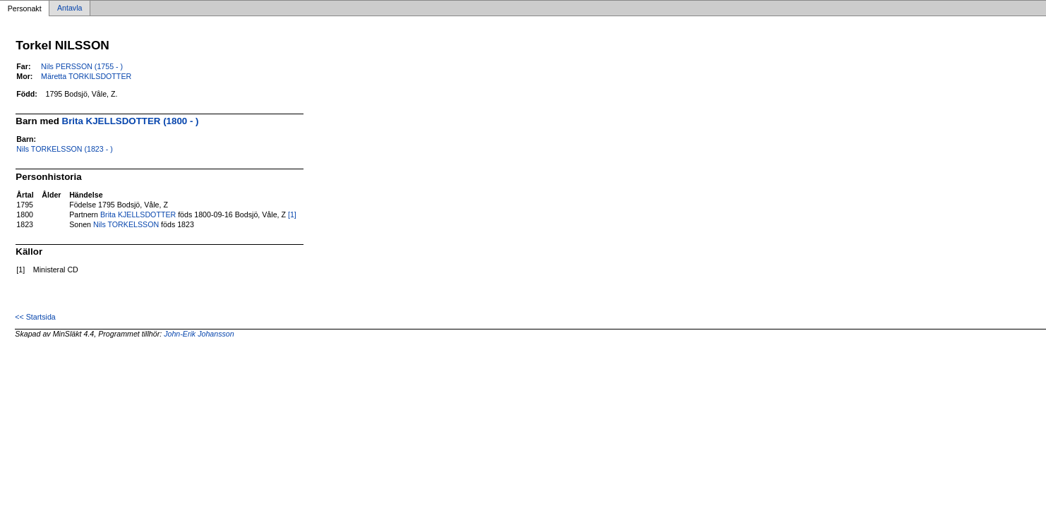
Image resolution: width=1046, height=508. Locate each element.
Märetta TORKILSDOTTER (86, 76)
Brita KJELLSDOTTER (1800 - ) (130, 121)
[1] (292, 214)
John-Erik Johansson (199, 333)
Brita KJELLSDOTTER (138, 214)
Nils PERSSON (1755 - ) (82, 66)
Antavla (70, 8)
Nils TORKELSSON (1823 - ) (64, 149)
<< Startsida (35, 317)
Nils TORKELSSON (126, 224)
